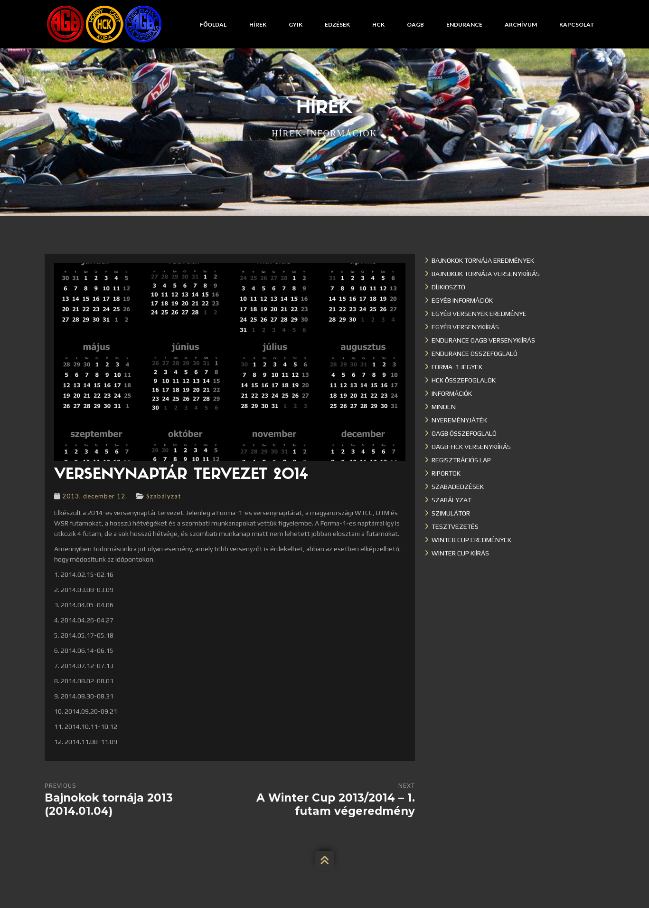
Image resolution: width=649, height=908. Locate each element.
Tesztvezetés (455, 526)
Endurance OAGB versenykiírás (483, 340)
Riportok (446, 473)
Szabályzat (163, 496)
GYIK (295, 24)
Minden (444, 407)
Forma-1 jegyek (457, 367)
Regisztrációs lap (461, 460)
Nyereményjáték (459, 420)
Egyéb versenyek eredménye (479, 313)
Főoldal (213, 24)
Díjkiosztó (448, 287)
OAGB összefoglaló (464, 433)
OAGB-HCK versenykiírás (471, 446)
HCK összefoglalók (464, 380)
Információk (452, 393)
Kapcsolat (576, 24)
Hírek (257, 24)
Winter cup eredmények (471, 540)
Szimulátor (451, 513)
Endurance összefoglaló (474, 353)
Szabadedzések (458, 486)
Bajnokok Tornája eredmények (483, 260)
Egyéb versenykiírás (465, 327)
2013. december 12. (94, 496)
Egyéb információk (462, 300)
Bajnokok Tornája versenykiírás (486, 273)
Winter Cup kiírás (460, 553)
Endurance (464, 24)
